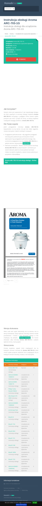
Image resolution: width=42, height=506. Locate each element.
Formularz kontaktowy (9, 488)
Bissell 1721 (11, 438)
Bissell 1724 (11, 424)
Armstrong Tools (13, 410)
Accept (35, 502)
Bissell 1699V (12, 452)
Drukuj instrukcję (12, 54)
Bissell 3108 (11, 445)
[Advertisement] (21, 86)
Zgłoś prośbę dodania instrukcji (11, 490)
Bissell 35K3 (11, 431)
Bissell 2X (11, 417)
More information (21, 504)
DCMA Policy (25, 490)
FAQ (18, 488)
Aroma (15, 45)
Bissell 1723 (11, 459)
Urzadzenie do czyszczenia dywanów (22, 43)
